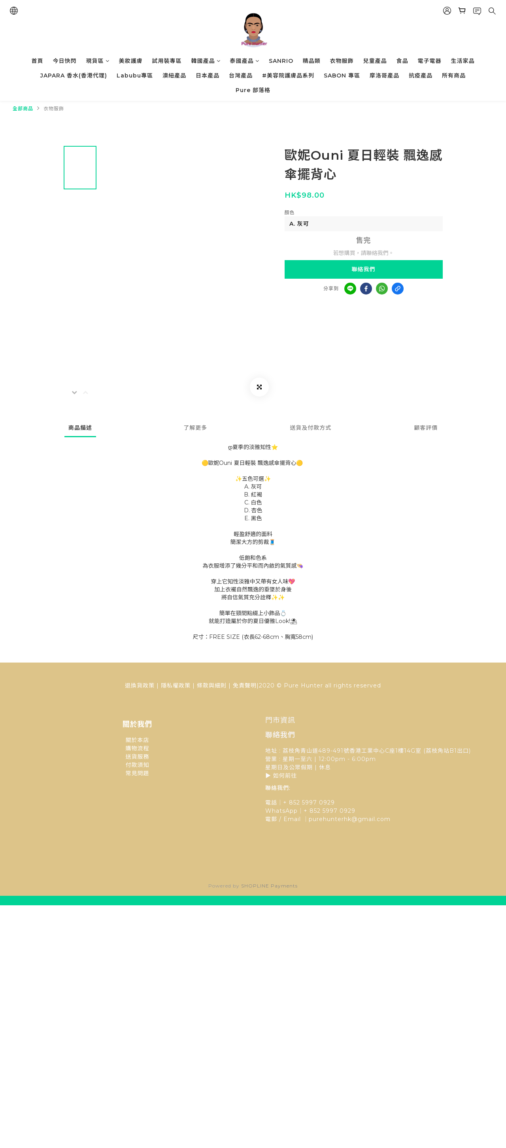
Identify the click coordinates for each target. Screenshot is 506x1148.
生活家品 (463, 60)
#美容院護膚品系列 (288, 75)
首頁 (37, 60)
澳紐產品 (174, 75)
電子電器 (430, 60)
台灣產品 (241, 75)
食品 (402, 60)
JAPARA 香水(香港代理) (73, 75)
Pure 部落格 (253, 90)
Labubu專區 (135, 75)
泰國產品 (244, 60)
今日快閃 (65, 60)
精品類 (312, 60)
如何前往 (285, 775)
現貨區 (98, 60)
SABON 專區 (342, 75)
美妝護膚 (131, 60)
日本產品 (207, 75)
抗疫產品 (420, 75)
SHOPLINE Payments (269, 886)
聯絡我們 (364, 269)
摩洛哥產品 (384, 75)
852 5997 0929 (332, 810)
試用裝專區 (167, 60)
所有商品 (454, 75)
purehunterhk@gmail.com (350, 819)
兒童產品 (375, 60)
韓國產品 (206, 60)
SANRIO (281, 60)
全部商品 (23, 108)
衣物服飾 (342, 60)
